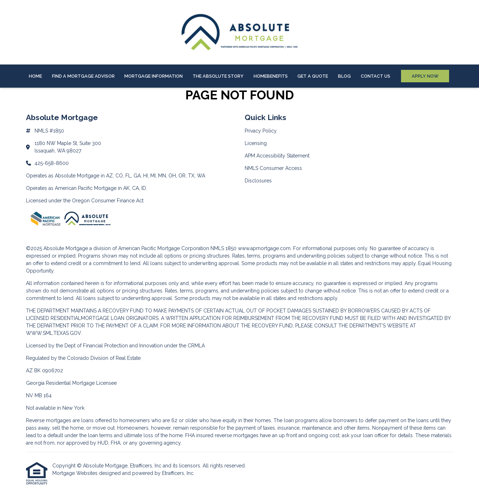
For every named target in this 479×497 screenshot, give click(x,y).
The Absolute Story (218, 76)
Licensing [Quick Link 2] (256, 143)
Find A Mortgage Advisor (83, 76)
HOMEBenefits (271, 76)
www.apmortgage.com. (265, 248)
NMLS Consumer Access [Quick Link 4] (273, 168)
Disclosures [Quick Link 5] (258, 180)
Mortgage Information (153, 76)
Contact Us (375, 76)
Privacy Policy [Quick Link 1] (261, 131)
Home (35, 76)
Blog (344, 76)
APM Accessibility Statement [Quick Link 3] (277, 156)
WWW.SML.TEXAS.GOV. (54, 333)
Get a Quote (312, 76)
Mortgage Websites (75, 473)
